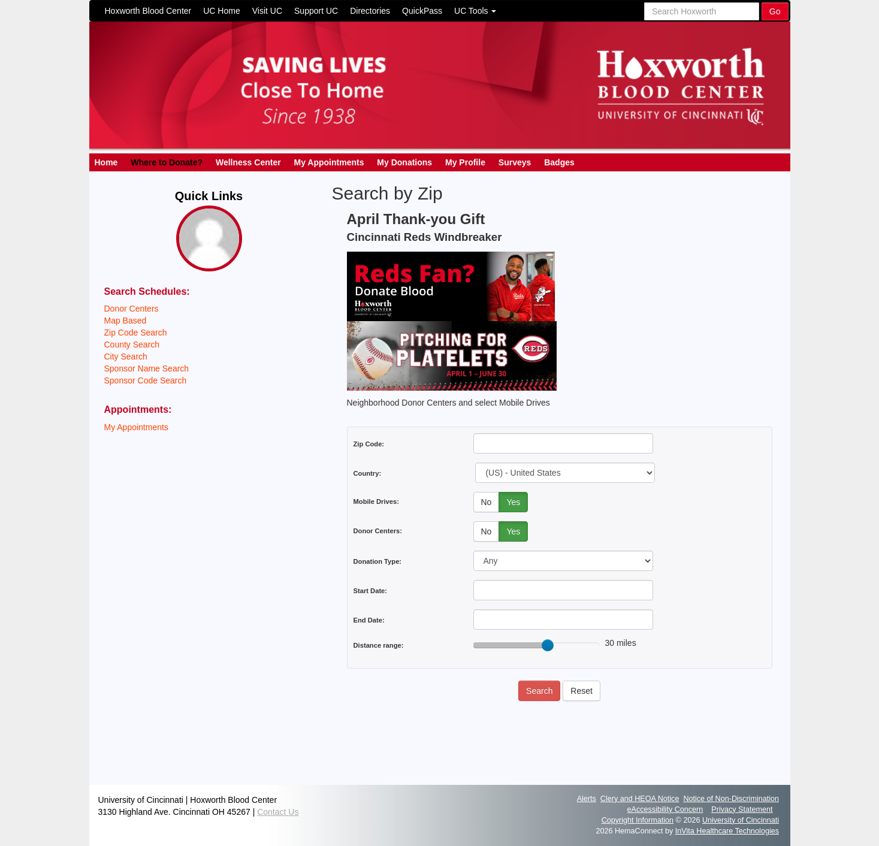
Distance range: (379, 645)
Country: (368, 473)
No (486, 502)
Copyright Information (637, 820)
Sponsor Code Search (145, 380)
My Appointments (329, 162)
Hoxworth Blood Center (148, 11)
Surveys (515, 162)
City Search (125, 356)
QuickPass (422, 11)
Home (106, 162)
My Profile (465, 162)
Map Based (125, 320)
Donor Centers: (378, 530)
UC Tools (475, 11)
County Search (132, 344)
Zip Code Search (135, 332)
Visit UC (267, 11)
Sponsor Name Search (146, 368)
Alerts (586, 798)
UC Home (221, 11)
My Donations (404, 162)
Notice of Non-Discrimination (731, 798)
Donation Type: (378, 561)
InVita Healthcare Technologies (727, 831)
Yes (513, 502)
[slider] (548, 645)
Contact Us (277, 812)
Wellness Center (248, 162)
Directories (370, 11)
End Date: (369, 620)
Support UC (316, 11)
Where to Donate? (167, 162)
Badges (559, 162)
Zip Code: (369, 444)
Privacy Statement (741, 809)
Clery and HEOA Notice (639, 798)
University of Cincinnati (740, 820)
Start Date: (371, 590)
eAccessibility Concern (665, 809)
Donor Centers (131, 308)
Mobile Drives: (376, 501)
